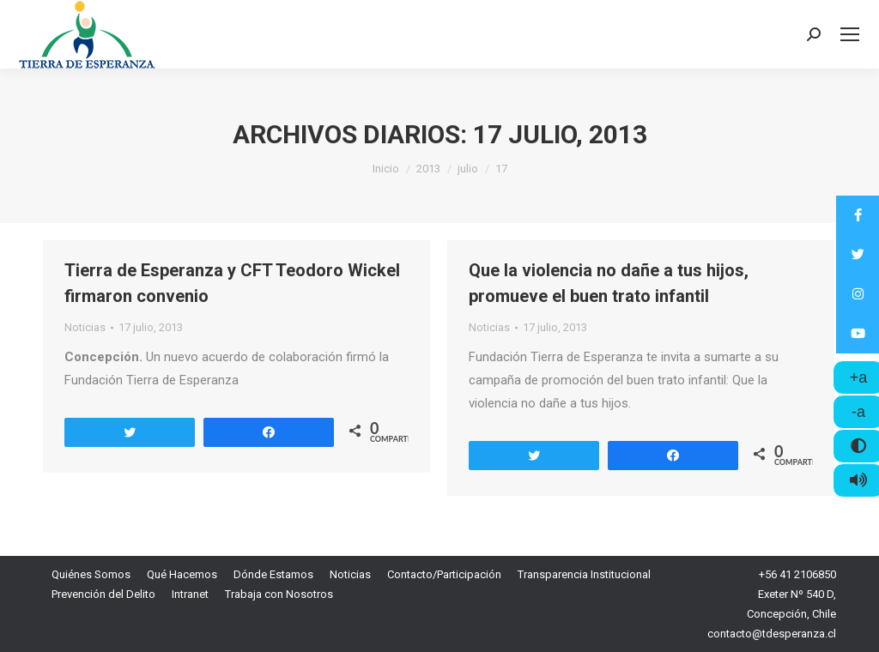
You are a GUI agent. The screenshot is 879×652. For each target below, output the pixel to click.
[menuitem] (91, 574)
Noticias (85, 327)
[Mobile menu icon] (850, 34)
